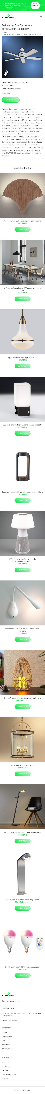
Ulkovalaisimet (7, 1049)
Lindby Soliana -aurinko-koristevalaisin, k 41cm (22, 698)
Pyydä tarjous (35, 4)
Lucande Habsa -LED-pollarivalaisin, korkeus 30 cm (22, 492)
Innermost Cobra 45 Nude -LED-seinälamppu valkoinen (22, 630)
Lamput (4, 1033)
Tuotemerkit (6, 1045)
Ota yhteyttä (6, 1066)
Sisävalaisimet (16, 82)
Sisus (3, 1041)
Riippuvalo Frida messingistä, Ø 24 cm (22, 357)
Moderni (26, 82)
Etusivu (4, 32)
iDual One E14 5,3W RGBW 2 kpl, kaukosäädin (22, 967)
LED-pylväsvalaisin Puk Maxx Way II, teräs (22, 900)
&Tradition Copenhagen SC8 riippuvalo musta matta (22, 289)
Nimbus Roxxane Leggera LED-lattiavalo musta (22, 832)
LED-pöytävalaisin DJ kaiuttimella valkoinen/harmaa (22, 560)
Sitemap (5, 1078)
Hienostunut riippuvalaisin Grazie (22, 765)
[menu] (40, 16)
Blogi (3, 1062)
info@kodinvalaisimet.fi (10, 1020)
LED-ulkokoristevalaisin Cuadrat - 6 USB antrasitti (22, 425)
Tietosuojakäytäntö (9, 1074)
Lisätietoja (10, 100)
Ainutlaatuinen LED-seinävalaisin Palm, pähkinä (22, 221)
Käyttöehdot (6, 1070)
